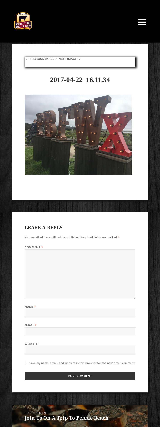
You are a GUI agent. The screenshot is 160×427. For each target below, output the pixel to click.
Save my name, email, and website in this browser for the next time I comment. (82, 363)
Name (30, 307)
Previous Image (42, 59)
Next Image (67, 59)
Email (31, 325)
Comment (34, 247)
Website (31, 344)
